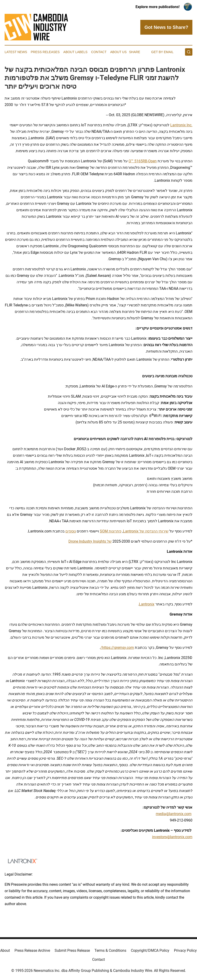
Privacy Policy (185, 950)
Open (152, 161)
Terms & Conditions (110, 950)
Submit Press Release (72, 950)
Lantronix (178, 125)
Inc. (189, 125)
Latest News (16, 52)
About (5, 950)
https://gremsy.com (118, 647)
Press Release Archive (32, 950)
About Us (118, 52)
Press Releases (45, 52)
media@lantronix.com (173, 814)
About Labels (75, 52)
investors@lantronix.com (172, 837)
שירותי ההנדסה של (153, 531)
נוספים (70, 531)
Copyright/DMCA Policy (150, 950)
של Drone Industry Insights (90, 541)
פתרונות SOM (110, 531)
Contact (99, 52)
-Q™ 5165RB (138, 161)
